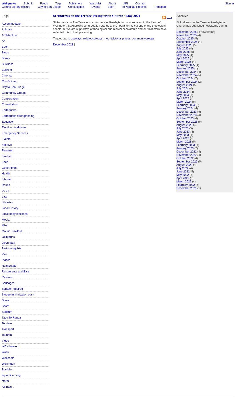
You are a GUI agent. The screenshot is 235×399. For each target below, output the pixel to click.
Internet (6, 179)
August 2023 (184, 125)
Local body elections (15, 213)
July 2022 (182, 168)
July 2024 (182, 88)
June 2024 (183, 91)
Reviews (7, 277)
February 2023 (185, 145)
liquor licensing (11, 375)
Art (3, 41)
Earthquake (9, 110)
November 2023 (186, 115)
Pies (4, 254)
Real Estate (9, 265)
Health (6, 173)
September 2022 (186, 161)
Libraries (7, 202)
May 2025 (182, 55)
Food (5, 162)
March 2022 (183, 181)
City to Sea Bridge (49, 6)
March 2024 (183, 101)
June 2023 (183, 131)
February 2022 (185, 184)
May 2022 (182, 174)
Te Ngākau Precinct (134, 6)
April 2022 (182, 178)
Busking (7, 69)
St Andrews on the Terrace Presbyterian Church (88, 16)
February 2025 (185, 65)
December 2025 (186, 31)
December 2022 (186, 151)
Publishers (75, 3)
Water (5, 352)
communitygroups (143, 38)
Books (6, 58)
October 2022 (185, 158)
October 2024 (185, 78)
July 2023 (182, 128)
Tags (58, 3)
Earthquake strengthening (18, 115)
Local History (10, 208)
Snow (5, 300)
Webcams (8, 358)
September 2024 (186, 81)
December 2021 (63, 44)
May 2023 (182, 135)
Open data (8, 242)
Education (8, 121)
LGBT (5, 190)
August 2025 (184, 45)
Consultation (76, 6)
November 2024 (186, 75)
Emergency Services (15, 133)
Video (5, 340)
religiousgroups (92, 38)
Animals (7, 29)
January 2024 (185, 108)
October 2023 (185, 118)
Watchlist (95, 3)
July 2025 (182, 48)
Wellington (8, 363)
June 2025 (183, 51)
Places (6, 260)
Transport (160, 6)
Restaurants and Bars (15, 271)
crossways (75, 38)
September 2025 (186, 41)
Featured (7, 150)
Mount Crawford (12, 231)
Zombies (7, 369)
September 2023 (186, 121)
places (126, 38)
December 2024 (186, 71)
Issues (6, 185)
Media (6, 219)
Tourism (7, 323)
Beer (5, 46)
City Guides (9, 81)
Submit (28, 3)
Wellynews (9, 3)
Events (96, 6)
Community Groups (14, 92)
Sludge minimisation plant (18, 294)
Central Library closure (16, 6)
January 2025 (185, 68)
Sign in (229, 3)
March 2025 (183, 61)
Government (9, 167)
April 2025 (182, 58)
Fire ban (7, 156)
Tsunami (7, 334)
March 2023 (183, 141)
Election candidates (14, 127)
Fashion (7, 144)
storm (5, 381)
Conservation (10, 98)
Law (4, 196)
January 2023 (185, 148)
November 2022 (186, 154)
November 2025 (186, 35)
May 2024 (182, 95)
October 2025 (185, 38)
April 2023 (182, 138)
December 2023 (186, 111)
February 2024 (185, 105)
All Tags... (8, 386)
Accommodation (12, 23)
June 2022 (183, 171)
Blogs (5, 52)
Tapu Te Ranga (11, 317)
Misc (5, 225)
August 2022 (184, 164)
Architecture (9, 35)
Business (7, 64)
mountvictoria (112, 38)
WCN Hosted (10, 346)
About (112, 3)
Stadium (7, 311)
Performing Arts (11, 248)
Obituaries (8, 237)
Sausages (8, 283)
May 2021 (133, 16)
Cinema (7, 75)
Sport (111, 6)
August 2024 (184, 85)
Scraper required (12, 288)
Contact (140, 3)
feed (169, 18)
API (125, 3)
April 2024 (182, 98)
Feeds (44, 3)
